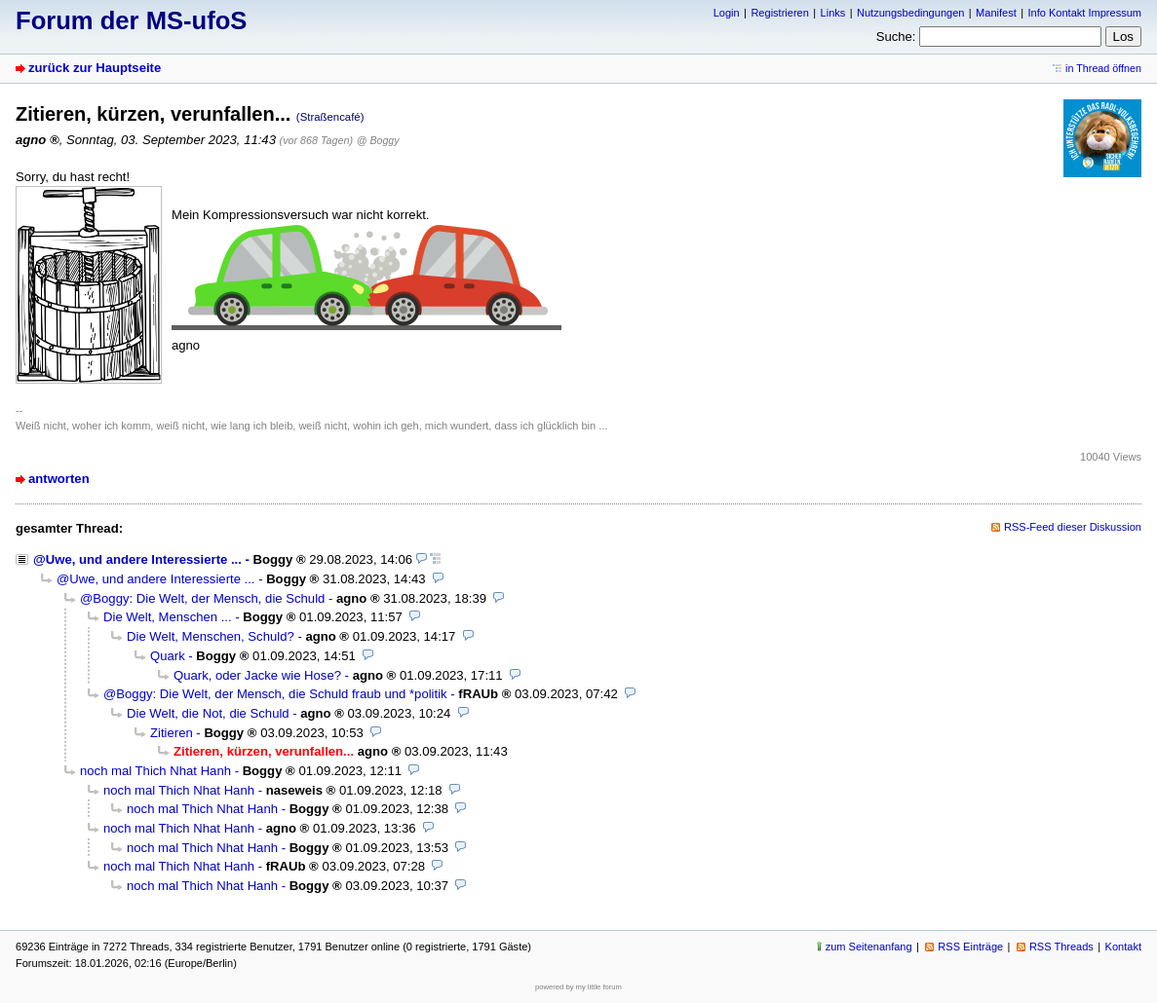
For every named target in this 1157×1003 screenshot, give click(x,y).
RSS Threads (1061, 946)
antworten (59, 478)
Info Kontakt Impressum (1085, 13)
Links (833, 13)
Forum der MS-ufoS (131, 20)
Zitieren (171, 732)
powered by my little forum (578, 987)
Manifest (996, 13)
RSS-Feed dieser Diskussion (1072, 527)
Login (726, 13)
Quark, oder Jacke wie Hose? (257, 675)
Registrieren (779, 13)
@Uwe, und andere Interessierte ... (137, 559)
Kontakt (1123, 946)
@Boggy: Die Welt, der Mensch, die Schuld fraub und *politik (275, 694)
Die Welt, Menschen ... (167, 617)
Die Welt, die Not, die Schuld (208, 713)
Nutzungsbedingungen (910, 13)
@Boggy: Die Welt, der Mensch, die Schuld (202, 598)
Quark (167, 656)
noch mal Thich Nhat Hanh (155, 770)
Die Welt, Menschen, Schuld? (210, 636)
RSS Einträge (970, 946)
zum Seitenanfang (869, 946)
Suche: (896, 36)
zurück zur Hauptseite (94, 67)
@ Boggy (378, 140)
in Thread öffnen (1103, 68)
